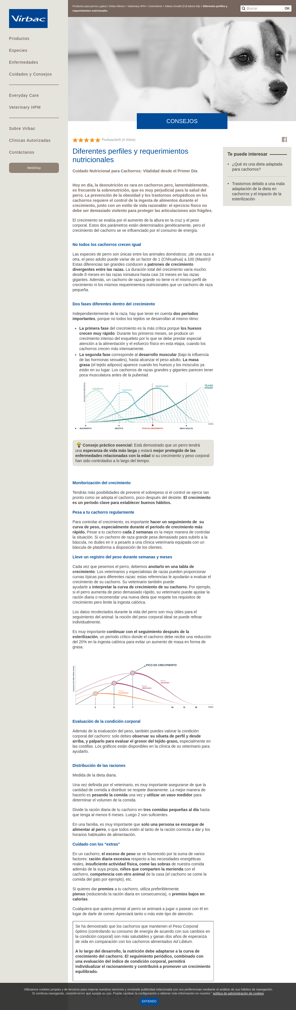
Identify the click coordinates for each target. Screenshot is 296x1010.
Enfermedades (23, 62)
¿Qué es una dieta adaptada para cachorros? (257, 166)
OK (287, 8)
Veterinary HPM (25, 107)
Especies (18, 50)
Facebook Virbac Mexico (284, 139)
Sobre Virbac (22, 128)
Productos (19, 38)
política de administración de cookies (238, 993)
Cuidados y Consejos (30, 74)
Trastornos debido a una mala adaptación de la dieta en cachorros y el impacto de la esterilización (258, 191)
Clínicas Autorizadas (30, 140)
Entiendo (149, 1001)
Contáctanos (22, 152)
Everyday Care (24, 95)
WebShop (34, 168)
